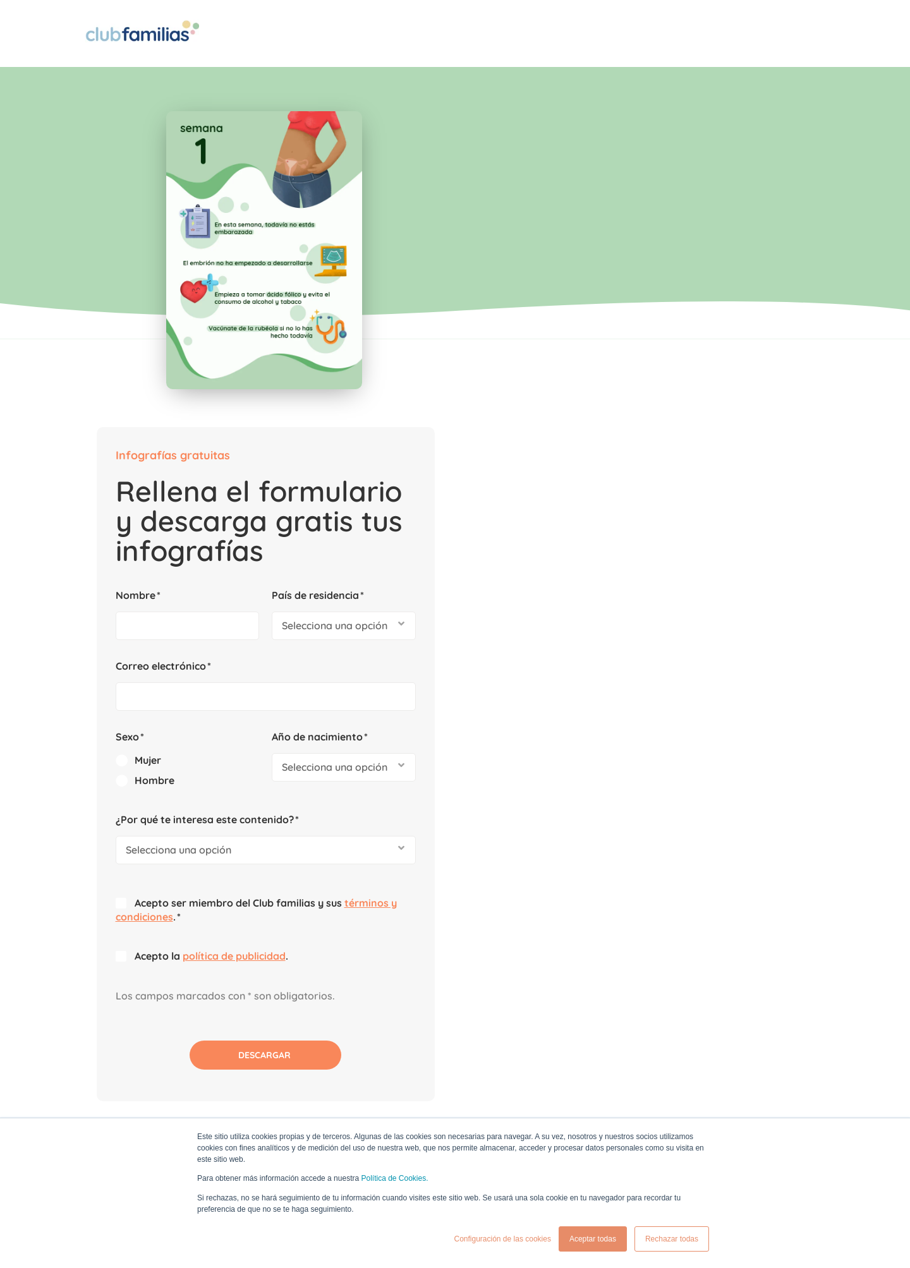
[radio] (568, 444)
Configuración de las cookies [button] (502, 1239)
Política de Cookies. (394, 1178)
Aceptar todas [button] (592, 1239)
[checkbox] (568, 454)
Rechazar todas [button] (671, 1239)
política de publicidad (614, 640)
